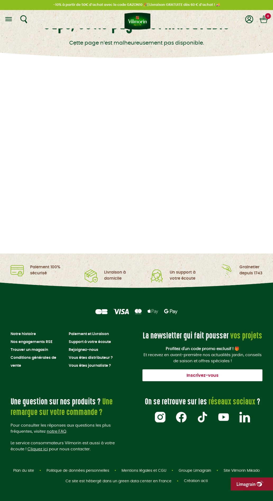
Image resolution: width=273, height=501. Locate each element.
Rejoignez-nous (83, 350)
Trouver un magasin (29, 350)
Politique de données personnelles (78, 471)
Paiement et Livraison (89, 334)
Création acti (196, 481)
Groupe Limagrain (195, 471)
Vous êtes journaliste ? (90, 366)
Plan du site (23, 471)
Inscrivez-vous (203, 375)
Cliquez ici (37, 449)
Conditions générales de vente (33, 362)
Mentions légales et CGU (144, 471)
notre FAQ (56, 431)
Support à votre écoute (90, 342)
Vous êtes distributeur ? (91, 358)
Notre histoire (23, 334)
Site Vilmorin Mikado (242, 471)
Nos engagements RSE (31, 342)
